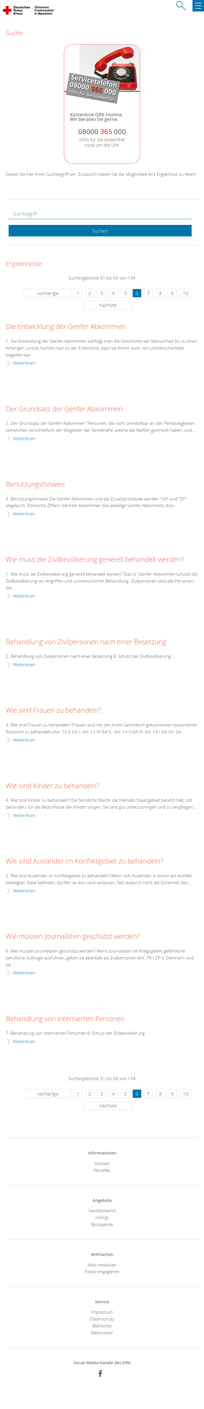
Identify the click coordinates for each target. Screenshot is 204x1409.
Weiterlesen (24, 363)
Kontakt (102, 1163)
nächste (108, 305)
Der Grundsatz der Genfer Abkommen (64, 409)
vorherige (47, 293)
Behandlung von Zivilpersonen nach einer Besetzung (86, 642)
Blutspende (102, 1224)
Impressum (102, 1312)
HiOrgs (102, 1217)
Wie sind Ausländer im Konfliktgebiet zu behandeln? (84, 861)
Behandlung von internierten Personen (65, 1019)
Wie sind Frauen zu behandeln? (53, 710)
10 (185, 293)
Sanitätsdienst (102, 1210)
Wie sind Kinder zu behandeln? (52, 786)
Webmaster (102, 1332)
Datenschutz (102, 1319)
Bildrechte (102, 1326)
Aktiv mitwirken (102, 1265)
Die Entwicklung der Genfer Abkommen (66, 326)
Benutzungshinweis (35, 484)
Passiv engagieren (102, 1271)
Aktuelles (102, 1170)
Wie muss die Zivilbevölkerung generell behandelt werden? (95, 559)
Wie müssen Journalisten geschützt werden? (73, 936)
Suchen (100, 231)
